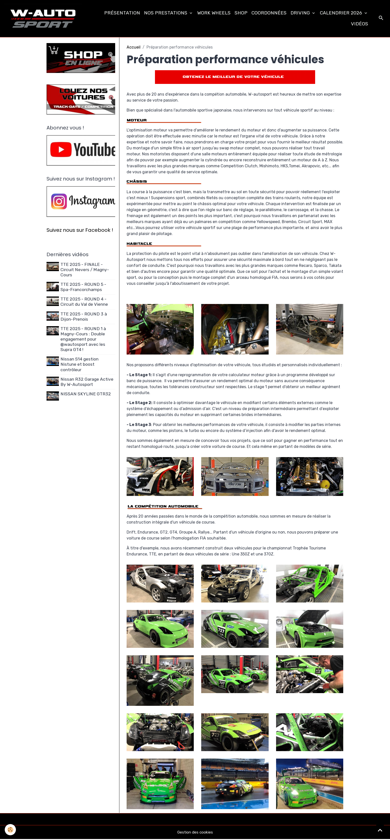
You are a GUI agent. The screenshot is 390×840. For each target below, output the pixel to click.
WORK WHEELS (214, 13)
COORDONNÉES (269, 13)
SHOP (241, 13)
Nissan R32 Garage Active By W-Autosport (87, 383)
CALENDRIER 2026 (341, 13)
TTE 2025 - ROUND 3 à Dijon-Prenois (84, 317)
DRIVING (301, 13)
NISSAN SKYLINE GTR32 (86, 394)
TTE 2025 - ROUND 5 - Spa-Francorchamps (84, 288)
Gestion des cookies (195, 833)
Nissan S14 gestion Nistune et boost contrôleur (80, 365)
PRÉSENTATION (122, 13)
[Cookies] (10, 829)
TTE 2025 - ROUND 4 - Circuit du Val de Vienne (84, 303)
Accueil (134, 48)
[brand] (44, 19)
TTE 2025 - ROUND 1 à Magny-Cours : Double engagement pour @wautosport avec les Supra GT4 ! (83, 340)
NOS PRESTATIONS (166, 13)
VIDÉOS (359, 24)
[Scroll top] (380, 830)
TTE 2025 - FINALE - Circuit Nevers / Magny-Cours (85, 270)
